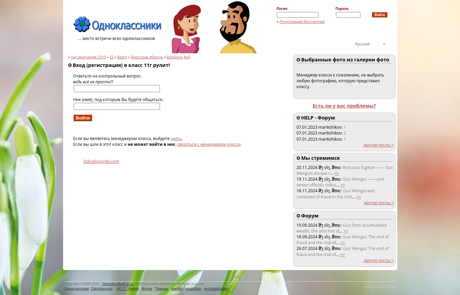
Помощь (161, 289)
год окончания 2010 (88, 57)
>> (336, 173)
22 (111, 57)
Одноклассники (77, 289)
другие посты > (378, 145)
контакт (177, 289)
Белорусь (175, 57)
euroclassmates (216, 289)
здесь (176, 138)
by (187, 57)
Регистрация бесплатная (302, 21)
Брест (122, 57)
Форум (147, 289)
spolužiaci (193, 289)
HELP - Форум (128, 289)
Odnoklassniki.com (102, 161)
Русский (362, 43)
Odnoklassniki (101, 289)
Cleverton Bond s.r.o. (118, 284)
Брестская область (147, 57)
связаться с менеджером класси (209, 144)
